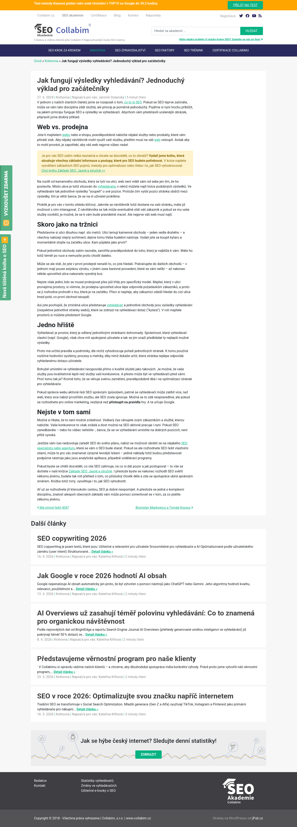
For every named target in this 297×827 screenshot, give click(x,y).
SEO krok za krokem (64, 50)
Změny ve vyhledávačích (99, 786)
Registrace (228, 16)
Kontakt (39, 786)
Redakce (40, 781)
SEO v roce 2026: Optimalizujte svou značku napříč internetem (135, 696)
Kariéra (133, 15)
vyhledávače (107, 186)
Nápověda (153, 15)
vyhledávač (115, 305)
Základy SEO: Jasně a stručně (90, 471)
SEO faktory (164, 50)
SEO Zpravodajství (130, 50)
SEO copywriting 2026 (72, 538)
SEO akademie (72, 15)
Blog (117, 15)
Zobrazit (148, 754)
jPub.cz (257, 818)
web (157, 140)
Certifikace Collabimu (230, 50)
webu (66, 135)
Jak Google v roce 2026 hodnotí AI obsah (102, 575)
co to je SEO (133, 102)
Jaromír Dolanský (111, 97)
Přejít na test (245, 5)
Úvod (37, 61)
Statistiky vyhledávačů (97, 781)
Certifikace (98, 15)
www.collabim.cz (138, 818)
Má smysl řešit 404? (53, 508)
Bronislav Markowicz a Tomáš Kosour (164, 508)
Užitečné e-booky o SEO (98, 791)
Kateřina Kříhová (111, 556)
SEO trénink (193, 50)
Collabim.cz (45, 15)
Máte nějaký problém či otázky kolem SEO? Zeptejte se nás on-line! (221, 39)
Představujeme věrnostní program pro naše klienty (116, 658)
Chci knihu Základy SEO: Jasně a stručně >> (73, 171)
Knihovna (97, 50)
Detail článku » (102, 552)
